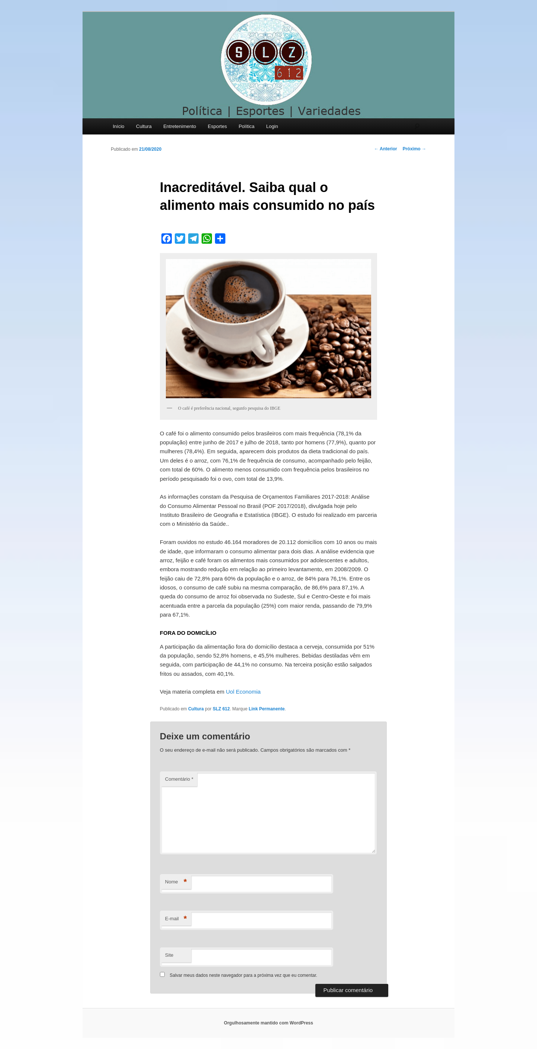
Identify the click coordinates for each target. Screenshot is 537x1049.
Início (118, 126)
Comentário (179, 779)
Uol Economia (243, 691)
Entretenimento (179, 126)
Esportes (217, 126)
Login (272, 126)
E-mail (176, 919)
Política (247, 126)
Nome (176, 882)
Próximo (414, 148)
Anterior (385, 148)
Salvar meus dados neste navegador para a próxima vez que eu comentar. (243, 975)
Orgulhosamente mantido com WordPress (268, 1023)
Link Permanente (267, 708)
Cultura (144, 126)
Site (169, 955)
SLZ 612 (221, 708)
